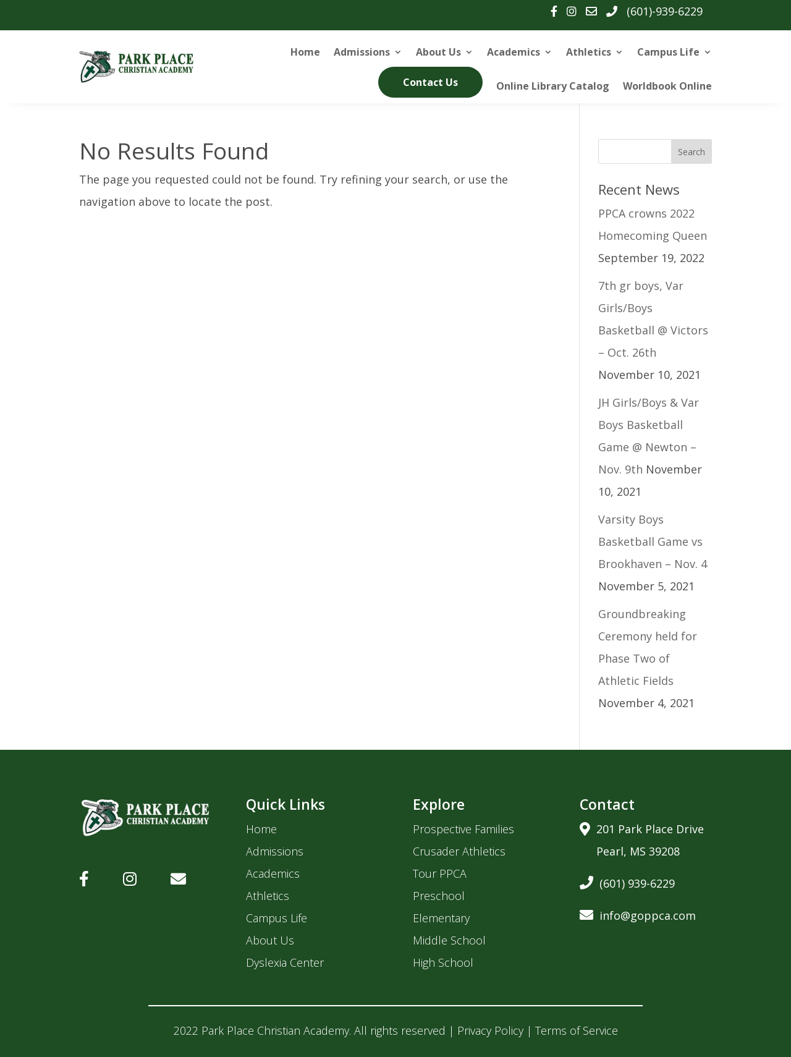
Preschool (439, 895)
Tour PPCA (440, 873)
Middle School (449, 940)
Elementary (441, 918)
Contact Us (430, 82)
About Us (438, 52)
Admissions (362, 52)
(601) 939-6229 (627, 881)
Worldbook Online (667, 86)
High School (443, 962)
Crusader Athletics (459, 851)
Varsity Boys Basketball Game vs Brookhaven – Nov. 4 (652, 541)
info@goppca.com (638, 913)
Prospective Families (463, 828)
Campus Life (668, 52)
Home (305, 52)
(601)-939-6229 (665, 11)
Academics (513, 52)
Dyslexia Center (285, 962)
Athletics (588, 52)
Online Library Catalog (552, 86)
